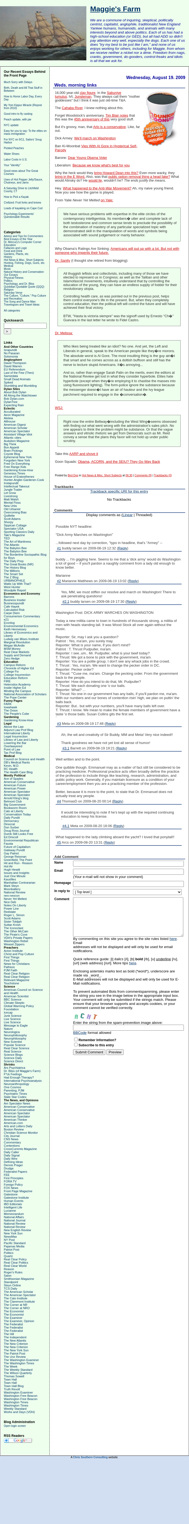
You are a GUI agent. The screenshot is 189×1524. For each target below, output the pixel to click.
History (8, 256)
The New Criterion (16, 1343)
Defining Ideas (13, 1162)
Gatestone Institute (16, 1197)
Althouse (9, 421)
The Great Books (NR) (18, 564)
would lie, (96, 180)
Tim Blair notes (116, 115)
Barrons (9, 596)
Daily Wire (10, 1158)
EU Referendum (14, 369)
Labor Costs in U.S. (15, 159)
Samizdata (11, 376)
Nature (8, 1028)
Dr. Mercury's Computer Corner (23, 242)
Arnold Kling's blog (16, 798)
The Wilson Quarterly (18, 1373)
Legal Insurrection (15, 736)
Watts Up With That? (17, 583)
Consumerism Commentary (22, 616)
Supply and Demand (17, 655)
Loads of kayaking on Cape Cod (23, 208)
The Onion (11, 710)
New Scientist (13, 1041)
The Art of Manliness (17, 541)
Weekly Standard (15, 1408)
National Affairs (14, 1217)
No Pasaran (12, 353)
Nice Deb (10, 902)
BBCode (80, 1033)
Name (58, 862)
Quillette (9, 515)
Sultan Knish (12, 924)
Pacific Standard (15, 1243)
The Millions (12, 570)
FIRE (7, 681)
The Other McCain (16, 931)
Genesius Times (14, 473)
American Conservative (19, 782)
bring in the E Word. (70, 177)
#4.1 (65, 826)
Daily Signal (12, 1155)
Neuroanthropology (16, 1084)
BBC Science (12, 999)
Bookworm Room (15, 807)
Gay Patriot (11, 853)
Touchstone (11, 983)
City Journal (12, 1136)
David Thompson (15, 363)
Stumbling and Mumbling (20, 385)
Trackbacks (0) (163, 475)
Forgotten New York (17, 460)
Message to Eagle (16, 1025)
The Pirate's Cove (15, 934)
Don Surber (11, 827)
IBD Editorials (13, 1204)
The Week (10, 1366)
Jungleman (83, 97)
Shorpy (8, 522)
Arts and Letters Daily (18, 1126)
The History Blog (15, 567)
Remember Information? (97, 1040)
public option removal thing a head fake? (139, 177)
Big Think (10, 444)
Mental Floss (12, 502)
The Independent (15, 1337)
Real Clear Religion (17, 973)
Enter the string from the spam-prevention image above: (118, 1023)
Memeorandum (14, 1213)
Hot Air (8, 866)
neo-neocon (12, 895)
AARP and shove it (83, 454)
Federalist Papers (15, 1171)
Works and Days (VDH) (19, 1412)
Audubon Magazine (17, 441)
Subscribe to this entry (96, 1045)
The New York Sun (16, 1350)
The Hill (9, 1334)
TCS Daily (10, 1288)
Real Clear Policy (15, 1259)
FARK (8, 704)
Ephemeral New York (18, 457)
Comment (61, 899)
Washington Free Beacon (20, 1395)
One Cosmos (12, 1087)
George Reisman (15, 856)
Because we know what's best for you (101, 165)
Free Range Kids (15, 466)
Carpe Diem (12, 613)
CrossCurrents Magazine (20, 1149)
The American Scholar (18, 1291)
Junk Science (12, 1015)
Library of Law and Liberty (21, 739)
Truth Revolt (12, 1389)
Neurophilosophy (15, 1038)
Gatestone (11, 1194)
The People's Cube (16, 713)
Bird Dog (73, 475)
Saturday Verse (13, 292)
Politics (8, 280)
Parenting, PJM (14, 1090)
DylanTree (10, 402)
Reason (9, 1269)
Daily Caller (11, 1152)
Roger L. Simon (14, 915)
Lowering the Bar (15, 743)
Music (7, 268)
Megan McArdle (14, 645)
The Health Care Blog (18, 772)
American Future (15, 785)
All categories (12, 310)
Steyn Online (12, 1285)
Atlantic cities (12, 437)
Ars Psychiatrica (14, 1067)
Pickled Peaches (14, 148)
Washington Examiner (18, 1392)
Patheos (9, 967)
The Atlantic (11, 544)
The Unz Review (15, 1356)
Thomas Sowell (14, 1376)
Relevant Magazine (16, 980)
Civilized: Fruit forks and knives (22, 202)
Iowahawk (10, 707)
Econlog (9, 622)
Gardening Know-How (18, 470)
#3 (59, 724)
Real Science (12, 1051)
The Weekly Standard (18, 1369)
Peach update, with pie (17, 119)
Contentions (12, 1145)
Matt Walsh (11, 499)
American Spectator (17, 431)
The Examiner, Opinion (19, 1321)
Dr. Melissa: (64, 333)
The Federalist (13, 1324)
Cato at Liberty (13, 811)
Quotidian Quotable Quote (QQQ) (24, 286)
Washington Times (16, 1402)
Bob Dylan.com (14, 398)
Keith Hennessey (15, 629)
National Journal (15, 1220)
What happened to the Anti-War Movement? (97, 188)
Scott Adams (12, 518)
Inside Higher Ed (15, 687)
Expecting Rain (14, 405)
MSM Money (12, 648)
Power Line (11, 908)
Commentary (12, 1142)
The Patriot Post (14, 1353)
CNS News (11, 1139)
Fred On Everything (17, 463)
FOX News (11, 1187)
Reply (122, 548)
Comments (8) (143, 475)
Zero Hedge (12, 658)
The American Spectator (20, 1295)
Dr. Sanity (62, 260)
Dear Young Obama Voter (87, 158)
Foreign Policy (13, 1184)
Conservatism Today (17, 814)
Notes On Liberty (15, 905)
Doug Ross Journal (16, 830)
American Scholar (15, 428)
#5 (59, 842)
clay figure (88, 93)
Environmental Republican (21, 840)
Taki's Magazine (14, 535)
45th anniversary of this (92, 119)
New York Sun (13, 1233)
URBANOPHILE (14, 580)
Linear (127, 515)
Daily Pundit (12, 817)
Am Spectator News (17, 1103)
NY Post (9, 1239)
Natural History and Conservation (24, 271)
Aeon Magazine (14, 415)
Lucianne (10, 1210)
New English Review (17, 1230)
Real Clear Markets (16, 652)
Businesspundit (14, 603)
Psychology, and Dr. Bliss (19, 283)
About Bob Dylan (15, 392)
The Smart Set (13, 574)
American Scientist (16, 996)
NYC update (11, 125)
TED (7, 538)
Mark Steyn (11, 885)
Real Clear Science (16, 1048)
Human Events (13, 1200)
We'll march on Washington (95, 138)
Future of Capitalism (17, 846)
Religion (9, 289)
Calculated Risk (14, 609)
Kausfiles (10, 879)
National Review (14, 892)
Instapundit (11, 483)
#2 (59, 581)
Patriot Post (11, 1249)
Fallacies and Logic (15, 248)
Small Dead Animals (17, 379)
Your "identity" (12, 165)
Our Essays (11, 274)
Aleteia (8, 418)
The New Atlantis (15, 1340)
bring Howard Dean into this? (116, 173)
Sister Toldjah (13, 921)
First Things (11, 957)
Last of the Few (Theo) (19, 372)
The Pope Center (15, 697)
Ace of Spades (13, 778)
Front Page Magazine (18, 1191)
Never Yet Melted (15, 898)
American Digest (15, 424)
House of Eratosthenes (19, 476)
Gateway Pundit (14, 850)
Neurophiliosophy (15, 1035)
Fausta (8, 843)
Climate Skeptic (14, 1002)
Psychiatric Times (15, 1093)
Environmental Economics (21, 626)
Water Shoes (11, 153)
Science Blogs (13, 1054)
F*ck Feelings (13, 1074)
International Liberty (17, 733)
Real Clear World (15, 1265)
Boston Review (14, 1129)
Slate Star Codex (15, 1097)
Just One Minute (15, 876)
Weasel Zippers (14, 944)
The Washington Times (19, 1363)
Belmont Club (13, 801)
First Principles (13, 1178)
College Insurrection (17, 674)
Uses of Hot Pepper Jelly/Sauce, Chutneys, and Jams (23, 181)
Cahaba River (72, 108)
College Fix (11, 671)
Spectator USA (14, 528)
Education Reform (16, 678)
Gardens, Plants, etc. (16, 254)
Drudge (9, 1168)
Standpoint (11, 1282)
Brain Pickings (13, 450)
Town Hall (10, 1379)
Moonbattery (12, 889)
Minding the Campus (17, 691)
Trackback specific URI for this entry (119, 491)
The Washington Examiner (21, 1360)
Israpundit (10, 350)
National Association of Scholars (25, 694)
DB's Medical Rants (17, 762)
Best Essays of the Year (18, 239)
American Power (15, 788)
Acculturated (12, 411)
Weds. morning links (75, 85)
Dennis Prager (13, 1165)
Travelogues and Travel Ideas (21, 304)
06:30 (128, 475)
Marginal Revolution (17, 642)
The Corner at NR (15, 1304)
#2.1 (65, 601)
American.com (13, 1123)
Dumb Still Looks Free (18, 833)
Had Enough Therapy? (19, 1077)
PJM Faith (10, 970)
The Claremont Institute (19, 1301)
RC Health (11, 769)
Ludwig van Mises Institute (21, 639)
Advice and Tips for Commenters (23, 236)
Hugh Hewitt (12, 869)
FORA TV (10, 1181)
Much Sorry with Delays (18, 82)
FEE (7, 1174)
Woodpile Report (15, 590)
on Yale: (107, 200)
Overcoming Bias (15, 512)
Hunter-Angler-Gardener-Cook (24, 479)
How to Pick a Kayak (16, 196)
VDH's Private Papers (18, 937)
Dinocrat (9, 824)
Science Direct (13, 1061)
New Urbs (10, 505)
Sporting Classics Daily (19, 531)
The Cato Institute (15, 1298)
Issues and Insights (16, 872)
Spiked (8, 382)
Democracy (11, 820)
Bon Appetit (11, 447)
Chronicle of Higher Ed (19, 668)
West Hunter (12, 587)
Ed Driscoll (11, 837)
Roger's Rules (13, 1272)
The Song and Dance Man (20, 301)
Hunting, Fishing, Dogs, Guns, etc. (24, 262)
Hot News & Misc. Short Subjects (24, 259)
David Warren (13, 366)
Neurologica (12, 1032)
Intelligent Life (13, 1207)
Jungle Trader (13, 489)
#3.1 (65, 748)
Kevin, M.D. (11, 765)
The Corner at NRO (17, 1308)
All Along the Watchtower (20, 395)
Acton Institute (13, 950)
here (173, 939)
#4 (59, 801)
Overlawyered (13, 746)
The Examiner (13, 1317)
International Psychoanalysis (23, 1080)
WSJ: (59, 408)
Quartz (8, 1256)
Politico (8, 1252)
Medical (8, 265)
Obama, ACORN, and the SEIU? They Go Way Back (119, 462)
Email (58, 871)
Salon (7, 1275)
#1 (59, 548)
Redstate (10, 911)
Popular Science (15, 1045)
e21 (6, 619)
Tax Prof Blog (12, 752)
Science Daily (13, 1058)
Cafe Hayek (11, 606)
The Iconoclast (13, 928)
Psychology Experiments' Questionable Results (19, 215)
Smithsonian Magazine (19, 1278)
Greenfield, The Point (18, 859)
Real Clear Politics (16, 1262)
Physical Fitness (13, 277)
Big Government (14, 804)
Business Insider (15, 600)
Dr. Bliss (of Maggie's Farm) (22, 1071)
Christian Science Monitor (21, 1132)
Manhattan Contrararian (19, 882)
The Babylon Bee (15, 548)
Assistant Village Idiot (18, 434)
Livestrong (11, 496)
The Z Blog (11, 577)
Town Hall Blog (14, 1386)
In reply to (62, 891)
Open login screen (15, 1425)
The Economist (14, 1311)
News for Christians (17, 963)
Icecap (8, 1012)
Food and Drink (13, 251)
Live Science (12, 1019)
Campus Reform (15, 665)
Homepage (62, 883)
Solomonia (11, 356)
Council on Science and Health (24, 759)
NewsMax (10, 1236)
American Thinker (15, 1119)
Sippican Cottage (15, 525)
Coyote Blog (12, 453)
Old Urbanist (12, 509)
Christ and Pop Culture (19, 954)
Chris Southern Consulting (90, 1457)
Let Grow (10, 492)
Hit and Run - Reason (18, 863)
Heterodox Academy (17, 684)
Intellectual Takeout (16, 486)
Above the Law (14, 726)
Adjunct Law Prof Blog (18, 730)
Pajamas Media (14, 1246)
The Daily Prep (14, 561)
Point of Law (12, 749)
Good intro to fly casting (18, 113)
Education (10, 245)
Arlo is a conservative (109, 127)
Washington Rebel (16, 941)
